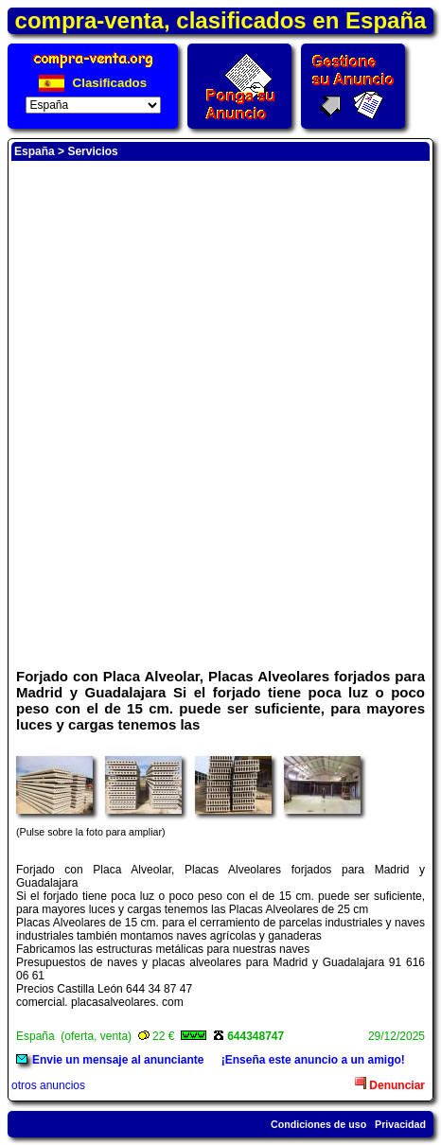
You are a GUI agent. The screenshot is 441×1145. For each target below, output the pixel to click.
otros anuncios (48, 1085)
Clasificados (93, 83)
